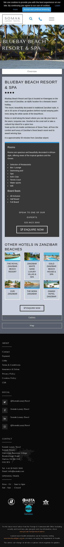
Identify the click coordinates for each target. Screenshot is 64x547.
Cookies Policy (9, 378)
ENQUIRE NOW (32, 229)
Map (32, 325)
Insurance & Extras (10, 369)
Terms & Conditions (11, 365)
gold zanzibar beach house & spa (51, 269)
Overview (32, 71)
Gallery (32, 317)
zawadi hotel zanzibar (51, 294)
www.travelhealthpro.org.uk (14, 538)
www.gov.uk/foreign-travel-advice (32, 531)
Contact (6, 352)
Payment (6, 356)
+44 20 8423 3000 (14, 468)
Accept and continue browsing (37, 9)
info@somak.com (16, 471)
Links (4, 361)
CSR (4, 383)
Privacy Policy (8, 374)
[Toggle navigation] (52, 19)
